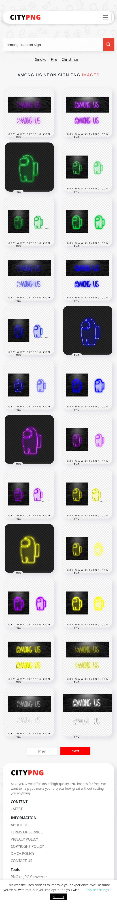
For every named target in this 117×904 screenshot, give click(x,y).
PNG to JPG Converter (29, 876)
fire (54, 59)
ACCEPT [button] (58, 897)
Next (75, 751)
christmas (70, 59)
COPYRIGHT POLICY (27, 846)
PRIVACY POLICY (24, 839)
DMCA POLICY (22, 853)
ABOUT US (19, 824)
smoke (40, 59)
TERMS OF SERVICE (27, 832)
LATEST (17, 808)
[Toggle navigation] (105, 17)
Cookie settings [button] (97, 889)
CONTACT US (21, 860)
